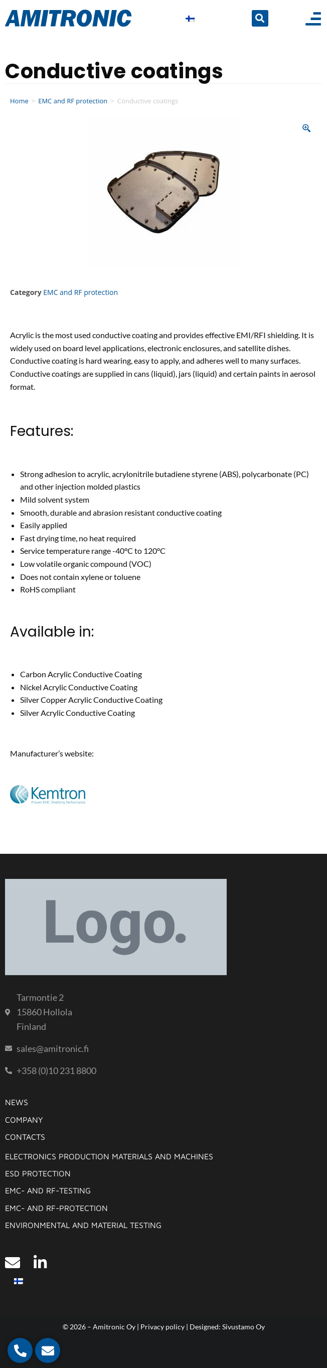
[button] (260, 18)
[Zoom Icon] (307, 128)
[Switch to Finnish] (190, 18)
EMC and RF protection (72, 100)
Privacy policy (162, 1326)
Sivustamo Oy (243, 1326)
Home (19, 100)
